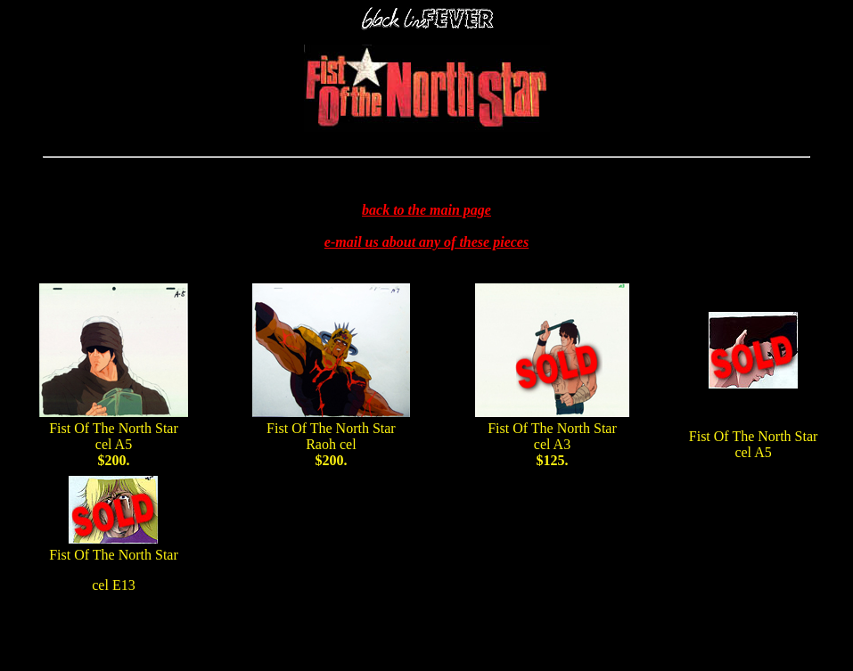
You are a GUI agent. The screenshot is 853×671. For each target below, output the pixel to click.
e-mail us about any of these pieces (426, 242)
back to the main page (426, 209)
